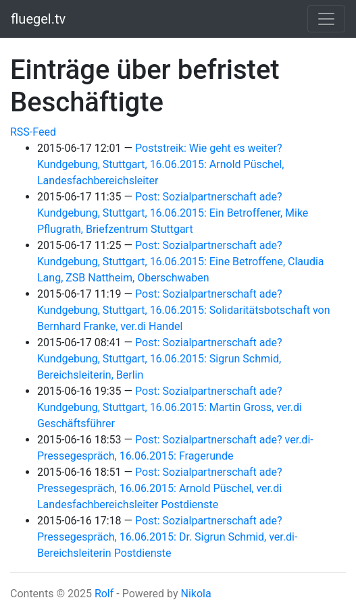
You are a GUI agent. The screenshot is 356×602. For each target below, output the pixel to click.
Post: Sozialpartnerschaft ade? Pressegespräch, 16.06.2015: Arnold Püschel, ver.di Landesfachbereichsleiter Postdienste (159, 488)
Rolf (104, 593)
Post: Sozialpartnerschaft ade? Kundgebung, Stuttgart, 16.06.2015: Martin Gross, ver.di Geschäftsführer (169, 407)
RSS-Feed (33, 132)
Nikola (195, 593)
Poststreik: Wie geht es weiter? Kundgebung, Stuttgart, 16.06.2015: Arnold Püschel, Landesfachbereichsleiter (160, 164)
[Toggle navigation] (326, 18)
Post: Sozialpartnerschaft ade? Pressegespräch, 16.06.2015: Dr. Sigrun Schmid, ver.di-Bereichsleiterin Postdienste (167, 536)
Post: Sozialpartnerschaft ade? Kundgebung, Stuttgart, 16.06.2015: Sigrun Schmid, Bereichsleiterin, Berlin (159, 358)
